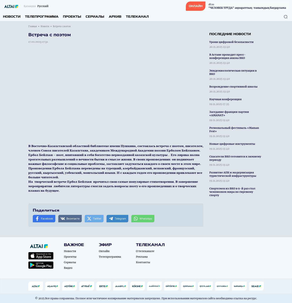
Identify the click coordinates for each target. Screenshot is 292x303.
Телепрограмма (41, 16)
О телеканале (145, 251)
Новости (11, 16)
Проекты (72, 16)
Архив (115, 16)
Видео (68, 268)
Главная (32, 26)
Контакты (143, 262)
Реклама (142, 256)
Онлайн (104, 251)
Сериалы (95, 16)
